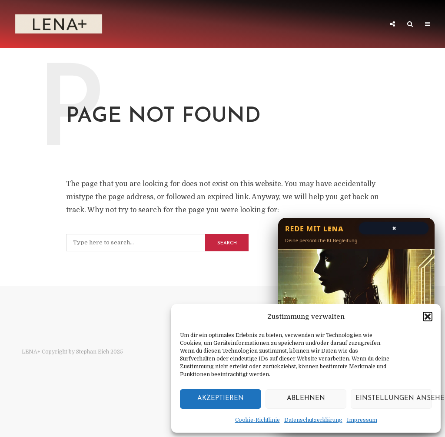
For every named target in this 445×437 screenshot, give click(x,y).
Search (227, 243)
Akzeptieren (220, 398)
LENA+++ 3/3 (214, 24)
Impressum (362, 420)
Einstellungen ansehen (393, 398)
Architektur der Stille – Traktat (317, 24)
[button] (427, 316)
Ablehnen (306, 398)
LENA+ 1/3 (108, 24)
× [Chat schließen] (394, 228)
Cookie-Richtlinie (257, 420)
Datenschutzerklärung (313, 420)
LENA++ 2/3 (159, 24)
